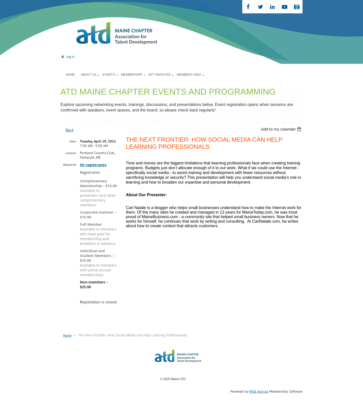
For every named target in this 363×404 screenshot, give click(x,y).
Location (71, 153)
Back (69, 129)
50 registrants (93, 164)
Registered (69, 164)
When (72, 141)
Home (67, 335)
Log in (70, 56)
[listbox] (281, 129)
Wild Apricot (258, 391)
